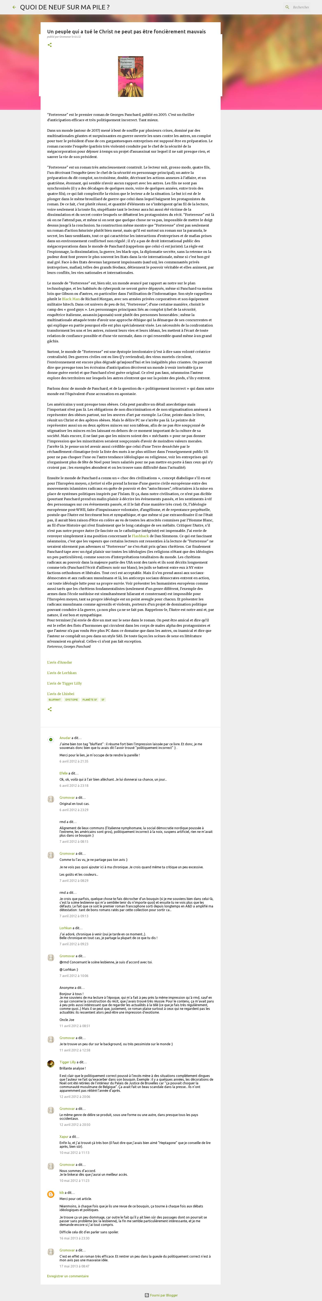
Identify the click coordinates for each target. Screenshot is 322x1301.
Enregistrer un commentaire (68, 1276)
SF (103, 699)
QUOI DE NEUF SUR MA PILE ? (65, 7)
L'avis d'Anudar (59, 662)
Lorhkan (66, 928)
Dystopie (72, 699)
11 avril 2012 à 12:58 (75, 1050)
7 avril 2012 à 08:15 (74, 841)
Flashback (140, 536)
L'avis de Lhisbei (60, 694)
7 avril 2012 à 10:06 (74, 976)
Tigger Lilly (68, 1062)
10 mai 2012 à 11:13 (74, 1153)
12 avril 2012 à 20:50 (75, 1125)
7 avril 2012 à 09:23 (74, 944)
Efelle (64, 773)
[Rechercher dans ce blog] (288, 7)
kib (62, 1192)
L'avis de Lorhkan (61, 673)
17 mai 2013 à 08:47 (74, 1266)
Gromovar (67, 797)
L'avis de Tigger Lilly (64, 683)
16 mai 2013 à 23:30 (74, 1238)
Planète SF (90, 699)
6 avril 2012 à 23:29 (74, 810)
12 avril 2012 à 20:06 (75, 1097)
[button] (49, 45)
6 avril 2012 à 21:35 (74, 761)
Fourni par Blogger (161, 1295)
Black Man (71, 299)
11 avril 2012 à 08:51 (75, 1026)
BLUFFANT (55, 699)
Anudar (65, 738)
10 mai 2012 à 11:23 (74, 1180)
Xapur (64, 1136)
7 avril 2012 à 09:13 (74, 916)
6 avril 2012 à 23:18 (74, 785)
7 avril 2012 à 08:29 (74, 880)
